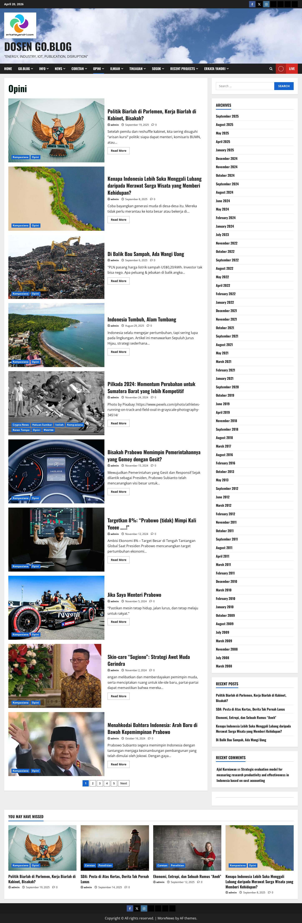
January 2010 (225, 606)
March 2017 (223, 446)
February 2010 (225, 598)
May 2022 (222, 276)
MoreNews (166, 918)
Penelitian (105, 865)
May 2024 (222, 209)
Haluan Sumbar (42, 424)
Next (123, 783)
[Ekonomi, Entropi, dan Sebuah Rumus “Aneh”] (187, 848)
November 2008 (227, 649)
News (58, 68)
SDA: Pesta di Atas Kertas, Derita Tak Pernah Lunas (250, 709)
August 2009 (225, 623)
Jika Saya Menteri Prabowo (56, 608)
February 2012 (225, 513)
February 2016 (225, 462)
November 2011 (226, 522)
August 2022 (224, 268)
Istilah (59, 424)
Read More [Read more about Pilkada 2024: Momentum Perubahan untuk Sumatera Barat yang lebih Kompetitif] (120, 424)
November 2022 (226, 243)
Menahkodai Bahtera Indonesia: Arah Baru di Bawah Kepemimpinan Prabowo (56, 744)
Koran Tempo (21, 430)
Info (42, 68)
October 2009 (225, 615)
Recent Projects (182, 68)
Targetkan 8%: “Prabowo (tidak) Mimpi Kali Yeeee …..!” (56, 540)
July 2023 (222, 234)
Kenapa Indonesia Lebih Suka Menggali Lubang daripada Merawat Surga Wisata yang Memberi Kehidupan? (56, 199)
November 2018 (226, 420)
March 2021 (223, 361)
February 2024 (226, 217)
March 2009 (224, 640)
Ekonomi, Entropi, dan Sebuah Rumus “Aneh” (246, 717)
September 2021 (227, 336)
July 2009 (222, 632)
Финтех (49, 430)
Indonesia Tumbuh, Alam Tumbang (56, 335)
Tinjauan (136, 68)
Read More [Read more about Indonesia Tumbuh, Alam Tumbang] (120, 352)
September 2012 (227, 488)
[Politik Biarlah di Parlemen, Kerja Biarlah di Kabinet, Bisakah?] (42, 848)
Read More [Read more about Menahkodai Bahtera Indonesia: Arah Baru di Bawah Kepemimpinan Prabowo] (120, 765)
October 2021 (225, 327)
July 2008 (222, 657)
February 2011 (225, 573)
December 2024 (226, 158)
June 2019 (223, 403)
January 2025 (225, 149)
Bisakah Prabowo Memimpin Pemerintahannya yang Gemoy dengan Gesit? (56, 471)
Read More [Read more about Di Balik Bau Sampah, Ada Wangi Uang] (120, 282)
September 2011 (227, 539)
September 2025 (227, 116)
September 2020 (227, 386)
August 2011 (224, 547)
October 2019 (225, 395)
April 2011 (222, 556)
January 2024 (225, 226)
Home (8, 68)
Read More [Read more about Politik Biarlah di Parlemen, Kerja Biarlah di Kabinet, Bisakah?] (120, 151)
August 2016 (224, 454)
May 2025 (222, 132)
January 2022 (225, 302)
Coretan (77, 68)
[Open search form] (271, 69)
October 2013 (225, 471)
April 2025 (223, 141)
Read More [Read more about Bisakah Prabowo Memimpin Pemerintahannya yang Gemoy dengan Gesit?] (120, 492)
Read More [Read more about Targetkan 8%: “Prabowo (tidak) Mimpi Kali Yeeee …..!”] (120, 560)
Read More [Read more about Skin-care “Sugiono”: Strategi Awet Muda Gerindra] (120, 697)
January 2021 (224, 378)
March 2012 (223, 505)
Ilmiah (115, 68)
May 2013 (222, 479)
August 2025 (224, 124)
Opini (97, 68)
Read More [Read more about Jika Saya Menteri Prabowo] (120, 622)
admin (115, 125)
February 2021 (225, 369)
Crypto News (21, 424)
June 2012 (222, 496)
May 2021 (222, 352)
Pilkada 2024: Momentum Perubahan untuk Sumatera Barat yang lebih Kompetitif (56, 403)
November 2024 (226, 166)
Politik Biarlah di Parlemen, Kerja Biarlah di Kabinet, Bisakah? (56, 130)
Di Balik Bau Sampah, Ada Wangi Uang (56, 267)
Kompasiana (20, 157)
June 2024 (223, 200)
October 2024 (225, 175)
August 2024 (224, 192)
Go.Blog (24, 68)
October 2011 (225, 530)
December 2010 (226, 581)
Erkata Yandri (215, 68)
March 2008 (224, 665)
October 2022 (225, 251)
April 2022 (223, 285)
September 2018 (227, 429)
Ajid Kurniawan (227, 769)
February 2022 (226, 293)
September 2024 (227, 183)
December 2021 (226, 310)
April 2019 (223, 412)
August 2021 (224, 344)
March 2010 (224, 589)
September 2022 (227, 259)
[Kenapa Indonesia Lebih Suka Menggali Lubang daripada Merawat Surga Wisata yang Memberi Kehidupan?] (260, 848)
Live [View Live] (285, 69)
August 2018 (224, 437)
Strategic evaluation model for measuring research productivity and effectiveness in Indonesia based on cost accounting (253, 775)
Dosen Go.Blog (38, 46)
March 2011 (223, 564)
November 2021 (226, 319)
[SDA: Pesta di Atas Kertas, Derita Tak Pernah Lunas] (115, 848)
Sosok (156, 68)
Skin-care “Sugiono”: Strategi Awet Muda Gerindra (56, 676)
